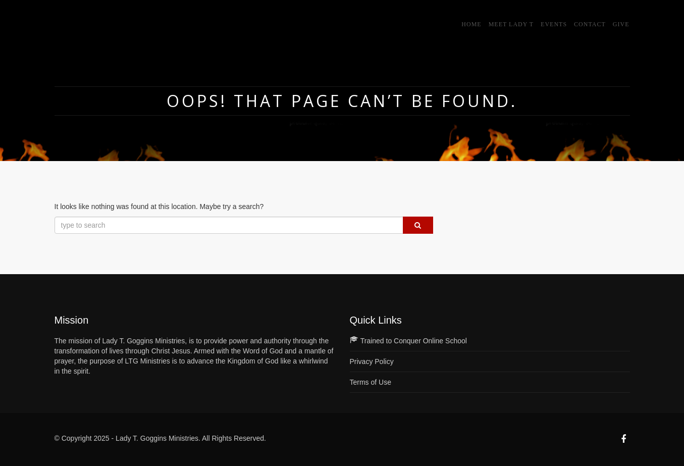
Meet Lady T (511, 24)
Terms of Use (370, 382)
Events (554, 24)
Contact (590, 24)
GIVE (621, 24)
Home (471, 24)
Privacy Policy (372, 361)
